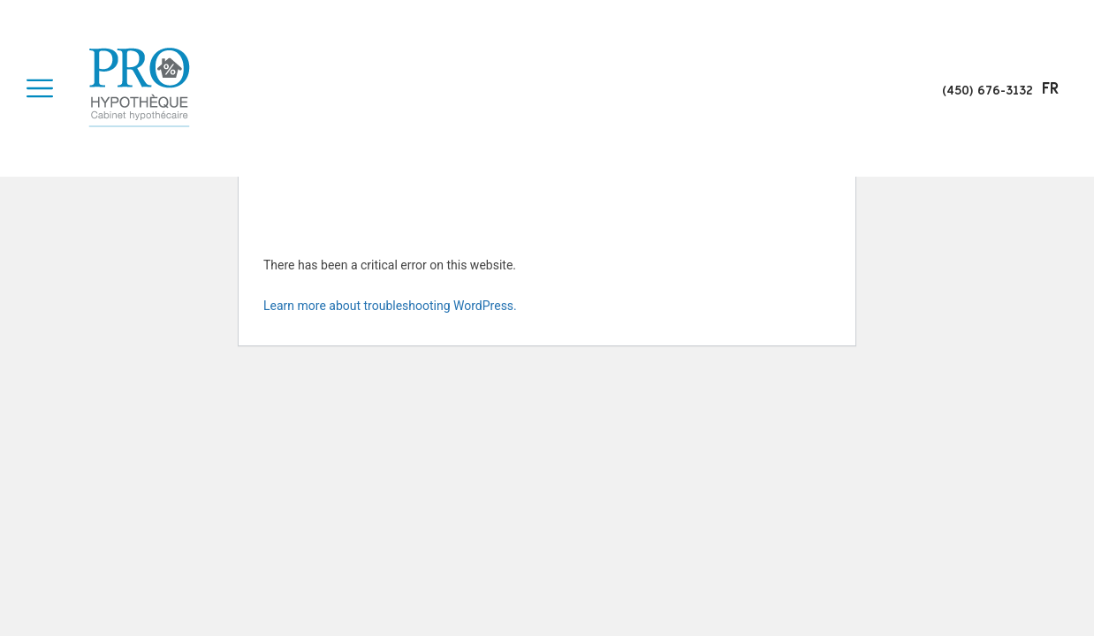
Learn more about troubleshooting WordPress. (390, 306)
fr (1050, 89)
